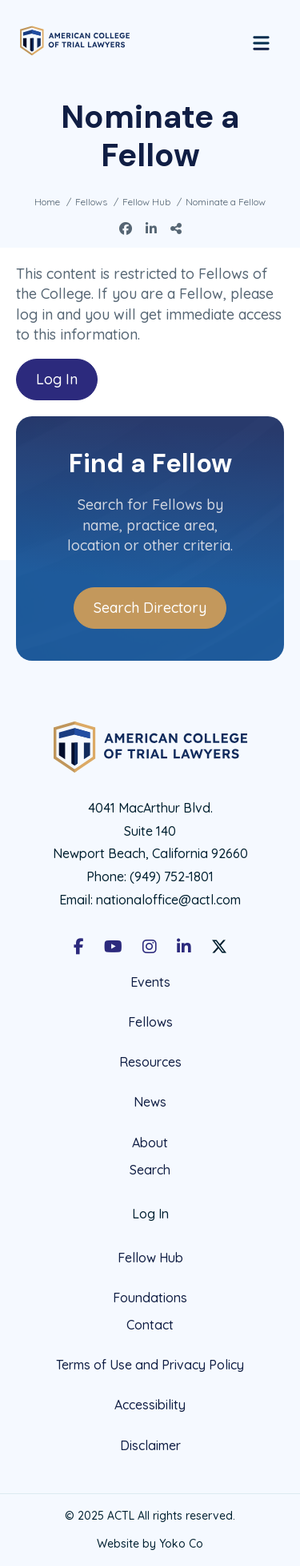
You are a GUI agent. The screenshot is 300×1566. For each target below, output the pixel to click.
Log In (57, 379)
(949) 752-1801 (172, 876)
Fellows (150, 1022)
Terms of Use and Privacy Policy (150, 1365)
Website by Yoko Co (150, 1543)
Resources (150, 1062)
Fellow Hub (150, 1258)
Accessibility (150, 1405)
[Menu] (261, 41)
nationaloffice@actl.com (168, 900)
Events (150, 982)
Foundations (150, 1298)
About (150, 1143)
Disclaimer (150, 1445)
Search (150, 1170)
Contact (150, 1325)
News (150, 1102)
